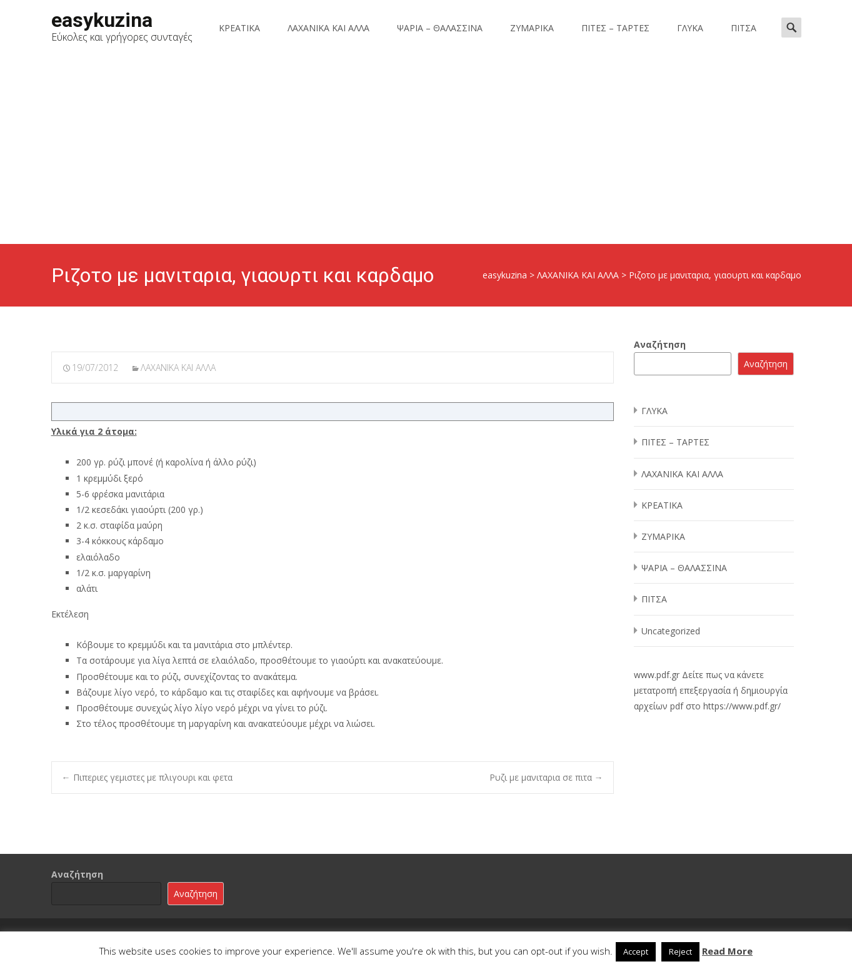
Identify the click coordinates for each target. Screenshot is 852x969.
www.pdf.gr (656, 675)
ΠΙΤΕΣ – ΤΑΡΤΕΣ (615, 28)
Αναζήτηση (660, 344)
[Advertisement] (426, 150)
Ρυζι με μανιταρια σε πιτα (546, 777)
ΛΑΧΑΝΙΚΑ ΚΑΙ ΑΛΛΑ (328, 28)
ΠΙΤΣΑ (743, 28)
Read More (727, 951)
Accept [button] (635, 951)
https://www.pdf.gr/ (742, 706)
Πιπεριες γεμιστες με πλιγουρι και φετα (147, 777)
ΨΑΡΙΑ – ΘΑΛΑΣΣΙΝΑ (440, 28)
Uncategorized (670, 631)
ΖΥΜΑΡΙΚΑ (532, 28)
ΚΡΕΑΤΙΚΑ (239, 28)
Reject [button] (680, 951)
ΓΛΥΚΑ (690, 28)
